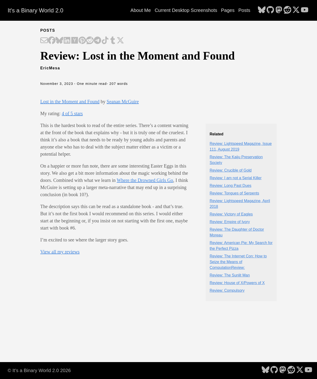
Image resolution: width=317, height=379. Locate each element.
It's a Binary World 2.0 (35, 10)
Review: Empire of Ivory (230, 222)
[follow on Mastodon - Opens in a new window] (279, 10)
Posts (244, 10)
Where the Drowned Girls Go (145, 180)
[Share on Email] (44, 40)
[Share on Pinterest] (82, 40)
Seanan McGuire (123, 101)
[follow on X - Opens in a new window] (296, 10)
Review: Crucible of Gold (230, 170)
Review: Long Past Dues (230, 186)
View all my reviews (60, 251)
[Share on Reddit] (90, 40)
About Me (140, 10)
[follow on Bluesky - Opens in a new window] (262, 10)
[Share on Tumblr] (113, 40)
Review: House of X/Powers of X (237, 283)
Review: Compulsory (227, 290)
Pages (228, 10)
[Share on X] (120, 40)
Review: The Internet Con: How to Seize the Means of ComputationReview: (238, 262)
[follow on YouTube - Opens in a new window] (304, 10)
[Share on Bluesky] (59, 40)
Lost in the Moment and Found (69, 101)
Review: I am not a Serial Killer (235, 178)
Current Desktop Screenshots (186, 10)
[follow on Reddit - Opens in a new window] (287, 10)
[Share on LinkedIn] (67, 40)
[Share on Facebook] (52, 40)
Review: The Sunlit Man (230, 275)
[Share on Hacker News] (74, 40)
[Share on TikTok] (105, 40)
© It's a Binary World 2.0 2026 (39, 370)
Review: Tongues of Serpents (234, 193)
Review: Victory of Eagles (231, 214)
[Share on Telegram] (97, 40)
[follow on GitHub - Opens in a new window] (270, 10)
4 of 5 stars (72, 113)
